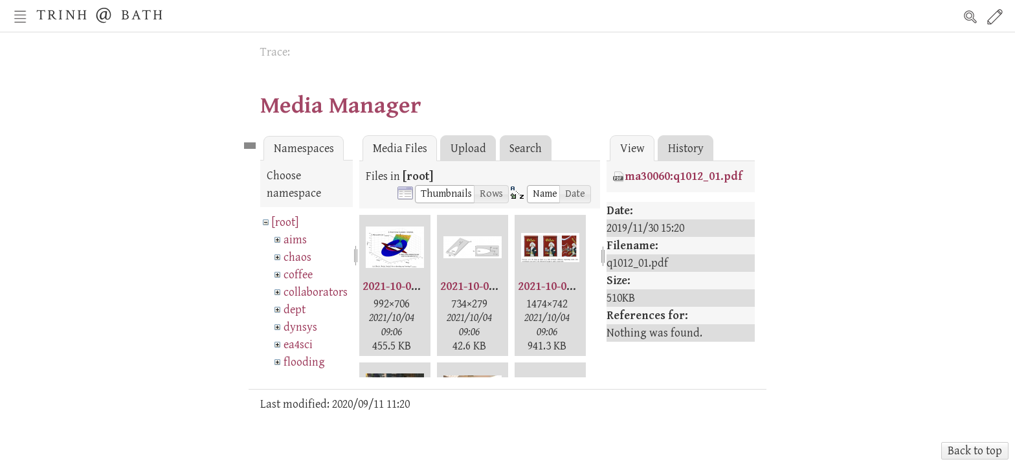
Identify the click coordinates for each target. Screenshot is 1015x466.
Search (970, 17)
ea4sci (298, 344)
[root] (285, 222)
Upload (468, 148)
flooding (304, 362)
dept (295, 309)
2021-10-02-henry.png (575, 286)
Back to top (975, 451)
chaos (297, 257)
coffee (298, 275)
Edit (995, 17)
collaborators (316, 292)
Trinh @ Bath (100, 13)
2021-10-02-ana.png (412, 286)
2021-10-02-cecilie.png (498, 286)
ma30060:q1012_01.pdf (683, 176)
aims (295, 240)
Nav (20, 17)
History (686, 148)
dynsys (300, 327)
